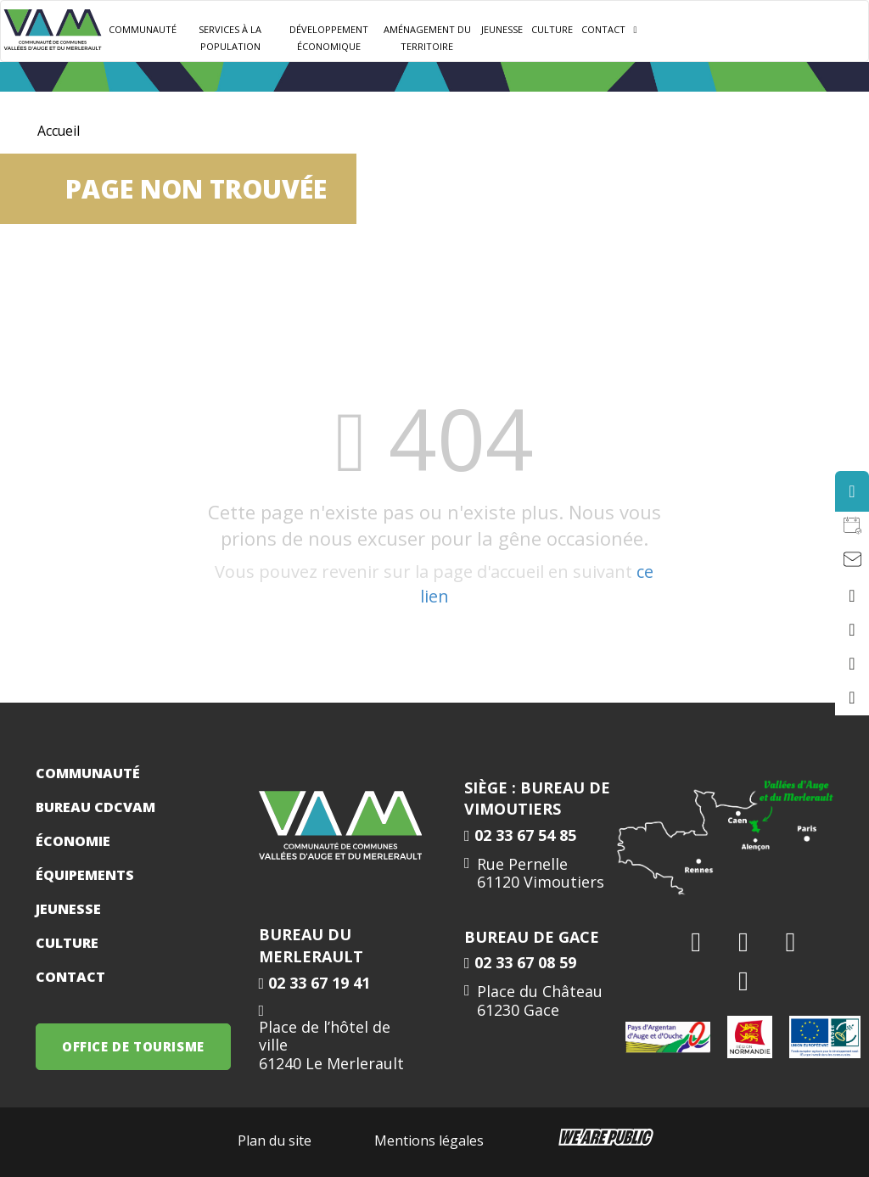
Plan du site (274, 1140)
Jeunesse (68, 909)
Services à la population (230, 38)
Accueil (59, 130)
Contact (603, 29)
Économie (73, 841)
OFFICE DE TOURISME (133, 1046)
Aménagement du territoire (427, 38)
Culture (552, 29)
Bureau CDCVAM (95, 807)
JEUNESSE (502, 29)
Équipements (85, 875)
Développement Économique (328, 38)
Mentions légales (429, 1140)
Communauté (143, 29)
